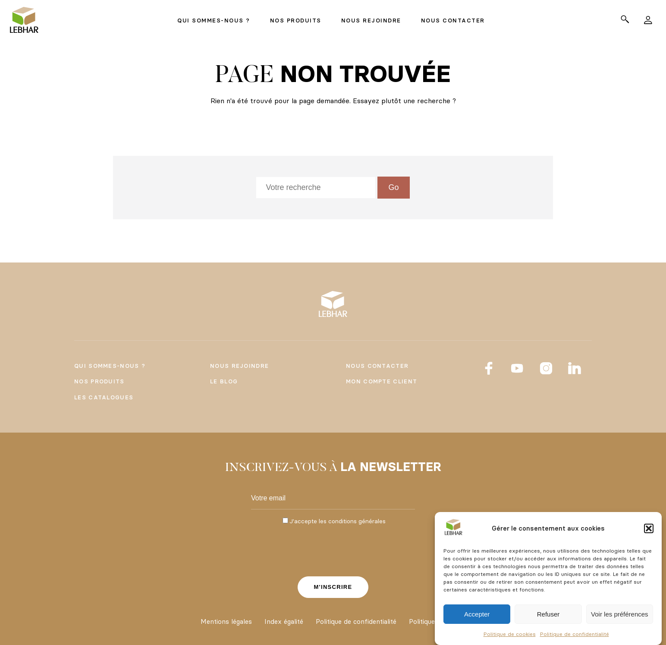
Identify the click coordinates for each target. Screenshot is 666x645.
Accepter (477, 614)
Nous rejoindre (239, 365)
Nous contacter (377, 365)
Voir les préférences (619, 614)
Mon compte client (381, 381)
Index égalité (283, 621)
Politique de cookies (510, 634)
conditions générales (357, 521)
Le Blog (224, 381)
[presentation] (333, 549)
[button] (648, 528)
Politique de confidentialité (574, 634)
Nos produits (99, 381)
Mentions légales (226, 621)
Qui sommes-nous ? (109, 365)
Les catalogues (103, 397)
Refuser (548, 614)
